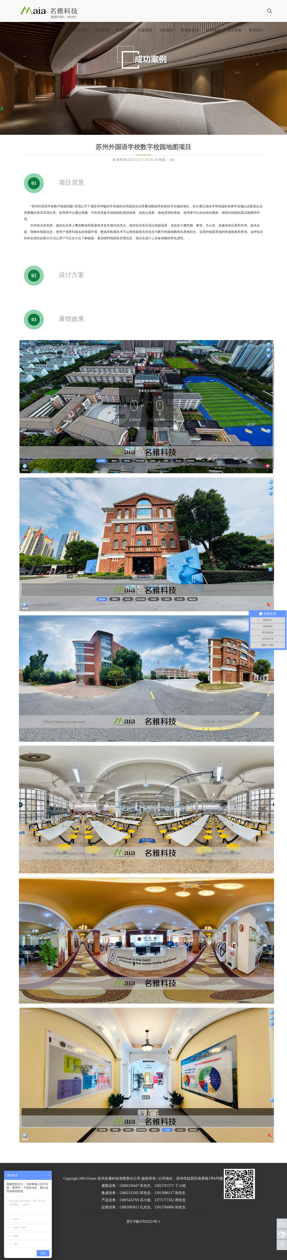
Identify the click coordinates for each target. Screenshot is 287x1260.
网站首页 (80, 30)
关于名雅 (102, 30)
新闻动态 (123, 30)
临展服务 (213, 30)
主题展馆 (145, 30)
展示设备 (234, 30)
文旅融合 (166, 30)
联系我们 (256, 30)
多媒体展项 (190, 30)
